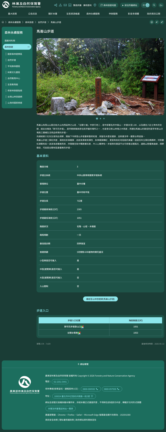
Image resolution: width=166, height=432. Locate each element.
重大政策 (12, 13)
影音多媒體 (133, 13)
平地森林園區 (14, 66)
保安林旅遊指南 (15, 90)
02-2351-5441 (60, 381)
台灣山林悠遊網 (15, 96)
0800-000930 (91, 388)
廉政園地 (87, 5)
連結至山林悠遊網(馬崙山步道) (100, 298)
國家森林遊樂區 (15, 53)
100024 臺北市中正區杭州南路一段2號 (74, 396)
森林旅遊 (29, 22)
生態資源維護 (73, 13)
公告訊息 (32, 13)
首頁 (3, 22)
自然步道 (42, 22)
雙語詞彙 (77, 5)
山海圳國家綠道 (15, 102)
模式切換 (145, 5)
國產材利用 (10, 40)
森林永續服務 (93, 13)
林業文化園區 (14, 72)
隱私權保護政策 (66, 419)
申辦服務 (113, 13)
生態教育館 (13, 84)
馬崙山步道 (56, 22)
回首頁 (21, 4)
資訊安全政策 (51, 419)
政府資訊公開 (153, 13)
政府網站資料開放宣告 (85, 419)
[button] (97, 118)
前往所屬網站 (131, 5)
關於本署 (52, 13)
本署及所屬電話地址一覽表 (60, 408)
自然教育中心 (14, 78)
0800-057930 (112, 388)
